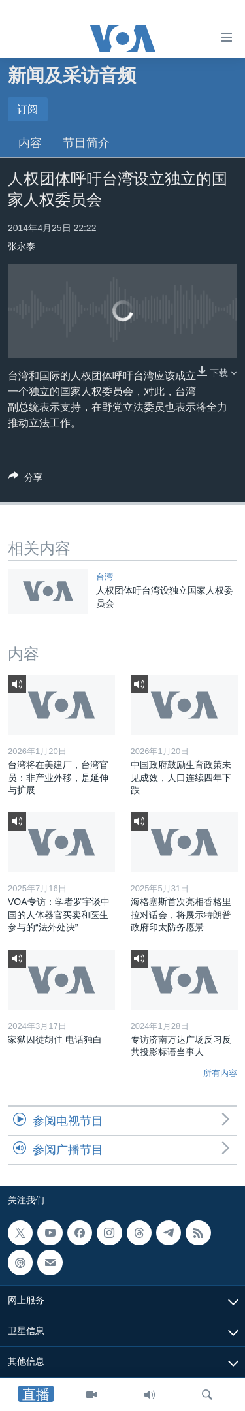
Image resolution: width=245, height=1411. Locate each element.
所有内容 (220, 1073)
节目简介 (86, 143)
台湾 (104, 577)
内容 (30, 143)
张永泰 (21, 246)
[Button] (25, 480)
